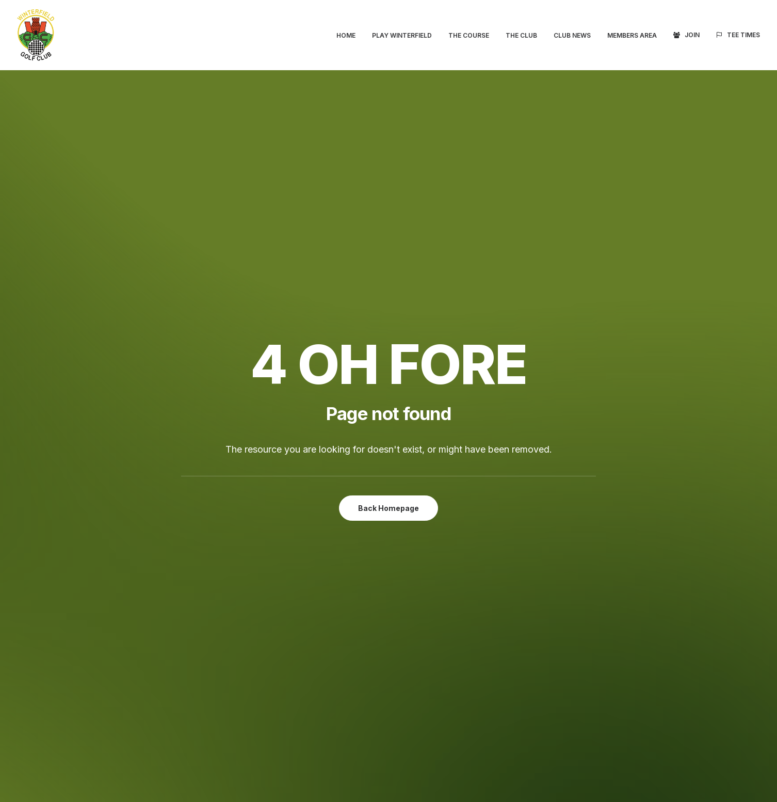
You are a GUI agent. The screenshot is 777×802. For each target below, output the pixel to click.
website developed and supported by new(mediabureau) (183, 786)
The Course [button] (468, 35)
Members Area (632, 35)
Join (692, 35)
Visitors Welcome (140, 452)
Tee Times (743, 35)
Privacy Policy (603, 704)
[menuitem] (349, 36)
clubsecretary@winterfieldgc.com (521, 563)
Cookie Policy (603, 717)
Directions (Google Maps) (496, 527)
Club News (572, 35)
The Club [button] (521, 35)
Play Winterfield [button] (402, 35)
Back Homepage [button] (388, 292)
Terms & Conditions (614, 691)
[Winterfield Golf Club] (35, 35)
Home (345, 35)
